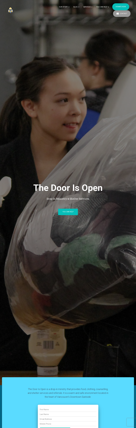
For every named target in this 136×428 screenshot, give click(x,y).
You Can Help (102, 7)
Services (87, 7)
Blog (76, 7)
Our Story (64, 7)
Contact (121, 13)
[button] (68, 7)
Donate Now (121, 7)
